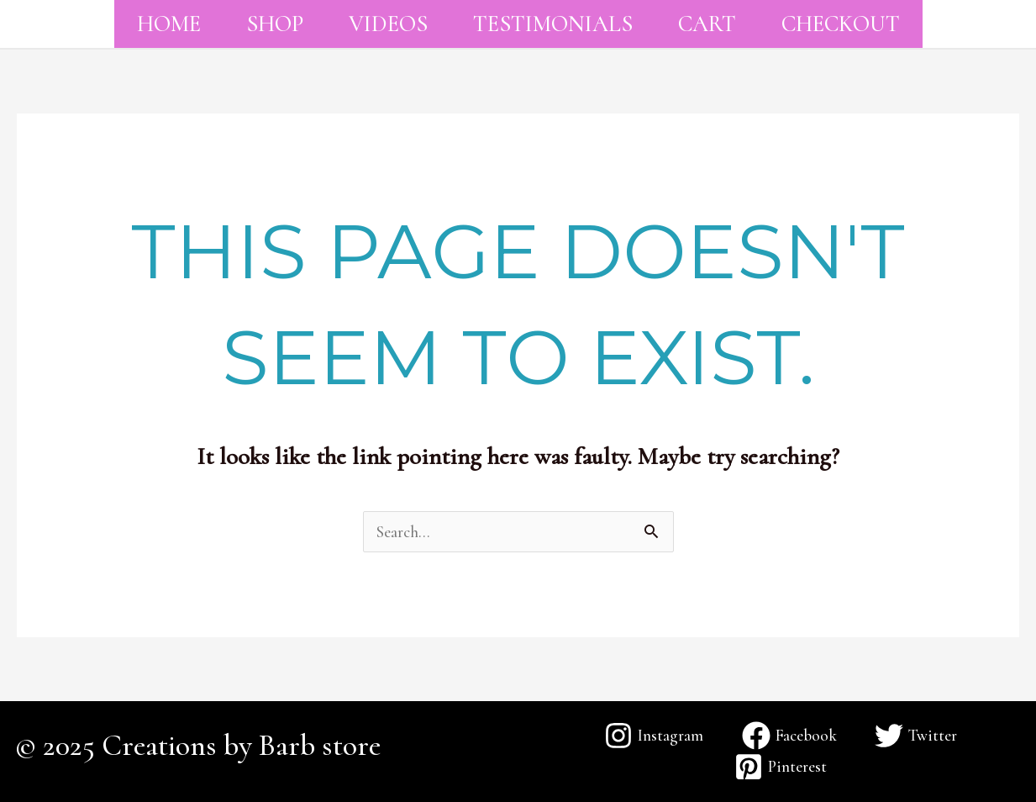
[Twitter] (915, 735)
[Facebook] (789, 735)
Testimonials (553, 24)
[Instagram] (654, 735)
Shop (274, 24)
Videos (388, 24)
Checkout (840, 24)
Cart (707, 24)
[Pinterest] (780, 766)
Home (169, 24)
